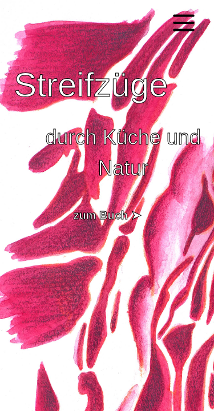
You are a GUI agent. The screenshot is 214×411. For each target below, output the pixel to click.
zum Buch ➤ (106, 215)
